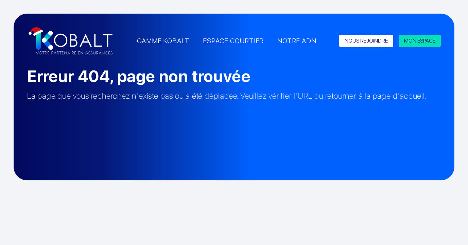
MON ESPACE (419, 40)
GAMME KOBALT (163, 41)
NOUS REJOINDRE (366, 40)
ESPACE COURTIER (233, 41)
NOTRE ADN (296, 41)
